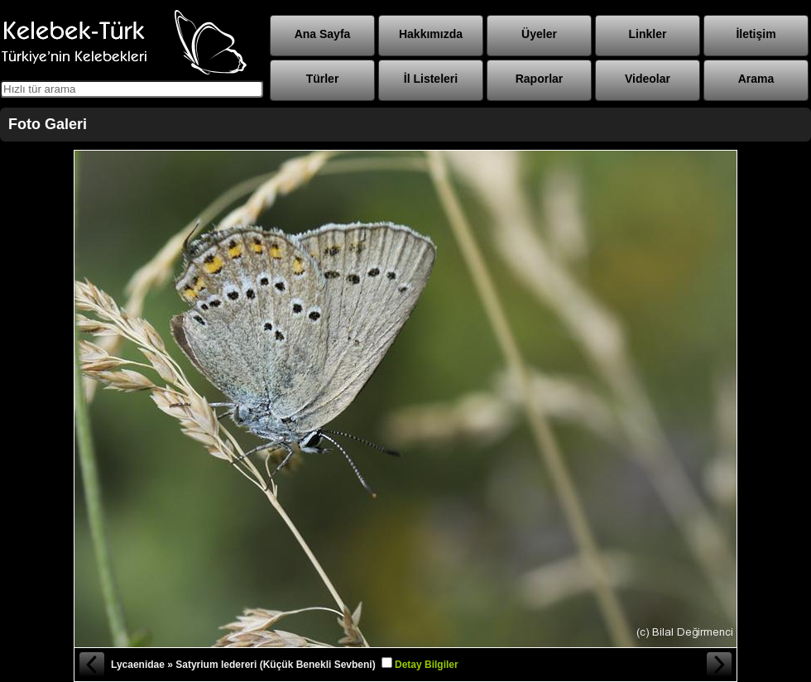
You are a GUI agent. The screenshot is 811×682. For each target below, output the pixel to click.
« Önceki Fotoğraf (91, 664)
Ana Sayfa (323, 34)
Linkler (648, 34)
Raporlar (540, 78)
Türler (322, 78)
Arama (756, 78)
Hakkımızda (431, 34)
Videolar (647, 78)
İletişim (755, 34)
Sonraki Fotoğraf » (720, 664)
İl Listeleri (431, 78)
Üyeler (539, 34)
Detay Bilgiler (426, 664)
